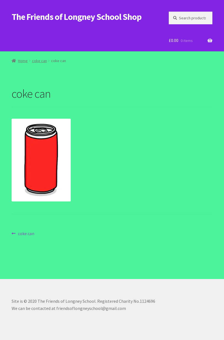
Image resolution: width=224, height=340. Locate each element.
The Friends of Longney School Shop (76, 16)
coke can (39, 60)
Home (23, 60)
